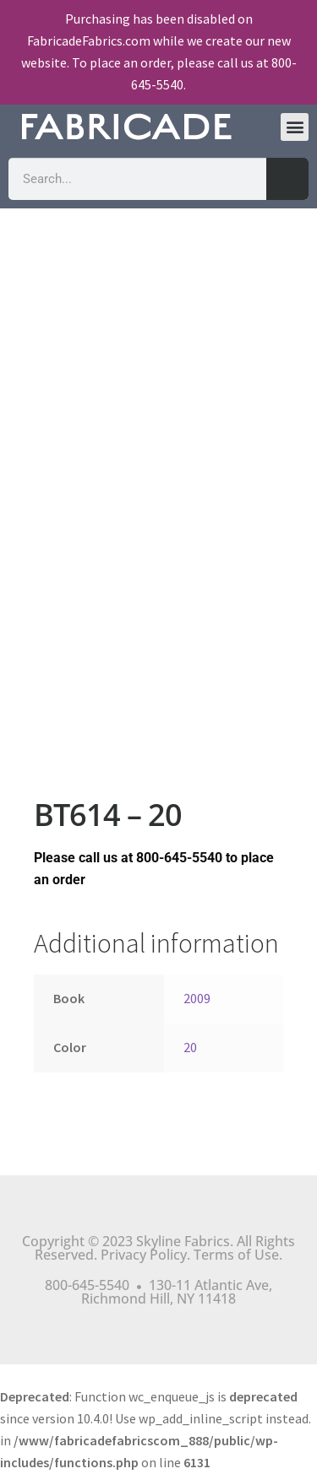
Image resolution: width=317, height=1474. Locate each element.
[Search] (287, 179)
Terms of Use (236, 1254)
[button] (295, 127)
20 (190, 1047)
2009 (196, 998)
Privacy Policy (144, 1254)
